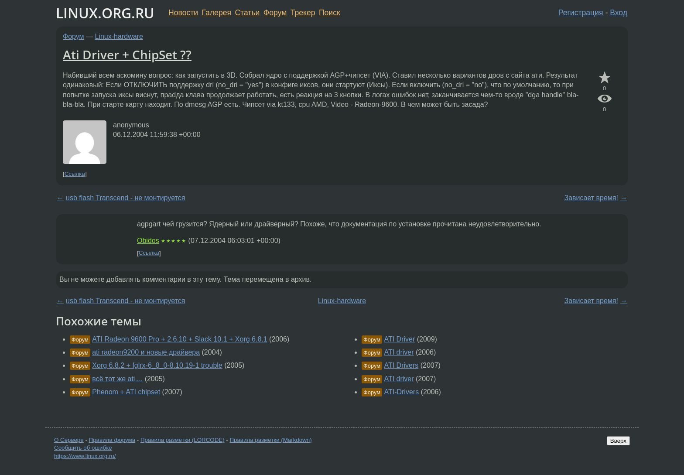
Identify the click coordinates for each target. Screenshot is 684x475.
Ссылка (75, 174)
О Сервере (69, 440)
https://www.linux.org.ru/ (85, 456)
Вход (618, 12)
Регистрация (580, 12)
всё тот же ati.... (117, 379)
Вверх (618, 440)
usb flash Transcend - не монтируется (125, 198)
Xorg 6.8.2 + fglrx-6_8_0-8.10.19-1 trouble (157, 365)
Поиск (329, 12)
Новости (183, 12)
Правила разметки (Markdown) (270, 440)
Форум (275, 12)
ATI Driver (399, 339)
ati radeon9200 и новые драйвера (146, 352)
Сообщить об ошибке (83, 447)
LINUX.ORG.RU (105, 12)
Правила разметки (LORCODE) (182, 440)
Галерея (216, 12)
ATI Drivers (401, 365)
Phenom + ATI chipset (126, 392)
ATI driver (399, 352)
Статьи (247, 12)
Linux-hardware (119, 36)
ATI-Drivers (401, 392)
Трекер (303, 12)
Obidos (148, 240)
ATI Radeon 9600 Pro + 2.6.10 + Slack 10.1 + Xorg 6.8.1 (179, 339)
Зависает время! (591, 198)
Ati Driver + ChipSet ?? (127, 54)
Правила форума (112, 440)
